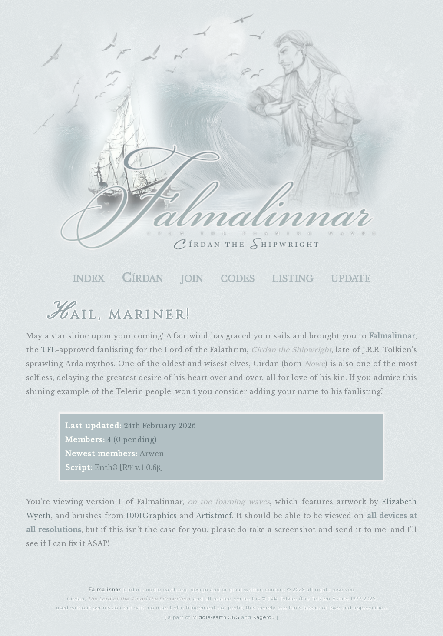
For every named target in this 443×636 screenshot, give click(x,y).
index (88, 277)
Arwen (151, 453)
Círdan (142, 277)
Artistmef (214, 515)
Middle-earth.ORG (216, 617)
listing (292, 277)
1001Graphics (151, 515)
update (350, 277)
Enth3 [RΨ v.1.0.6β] (129, 467)
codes (238, 277)
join (192, 277)
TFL (48, 349)
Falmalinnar (105, 590)
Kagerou (264, 617)
